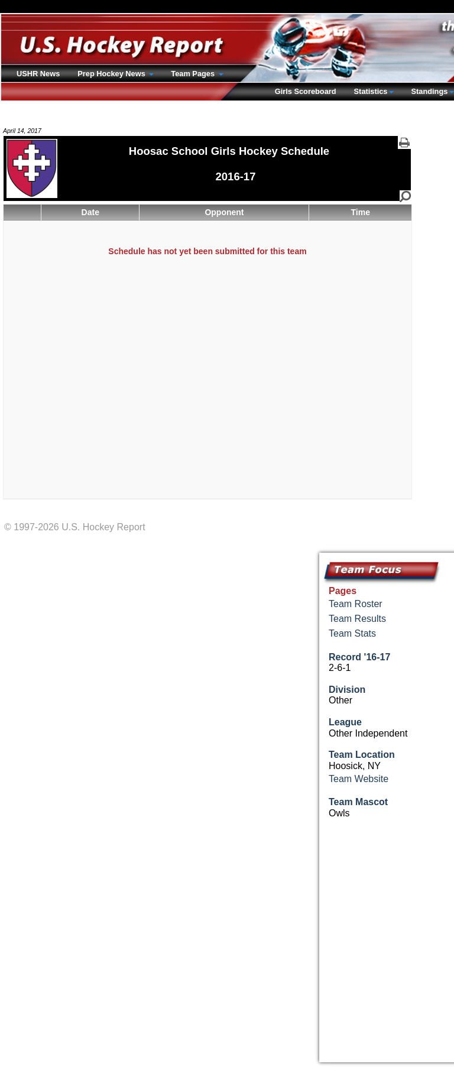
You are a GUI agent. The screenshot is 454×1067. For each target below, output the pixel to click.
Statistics (371, 91)
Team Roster (355, 604)
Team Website (358, 779)
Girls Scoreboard (305, 91)
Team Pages (193, 73)
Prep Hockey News (112, 73)
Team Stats (352, 633)
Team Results (357, 619)
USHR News (38, 73)
